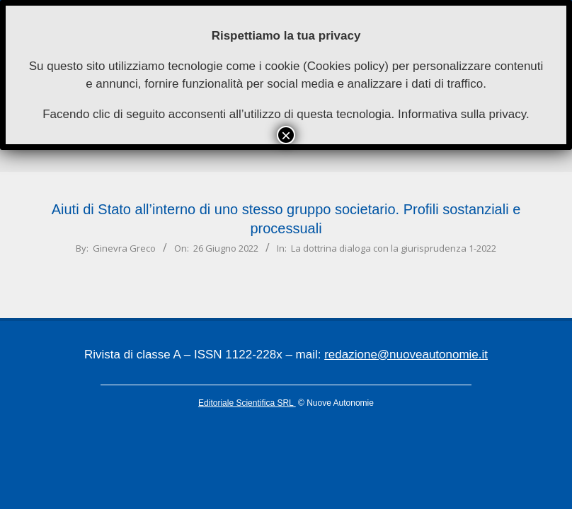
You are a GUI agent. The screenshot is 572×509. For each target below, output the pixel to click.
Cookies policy (346, 66)
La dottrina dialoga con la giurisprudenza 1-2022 (393, 248)
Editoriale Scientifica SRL (247, 403)
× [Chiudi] (286, 135)
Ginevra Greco (124, 248)
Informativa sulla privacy (462, 114)
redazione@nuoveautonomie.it (406, 354)
